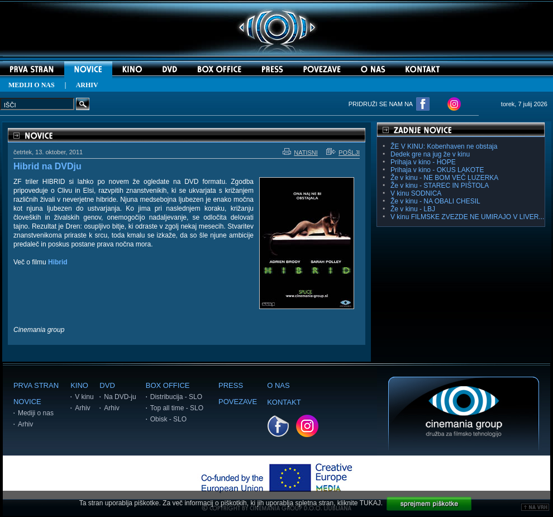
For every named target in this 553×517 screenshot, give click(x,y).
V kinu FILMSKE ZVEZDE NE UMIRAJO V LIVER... (467, 217)
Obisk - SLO (168, 419)
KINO (79, 385)
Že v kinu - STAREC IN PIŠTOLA (439, 185)
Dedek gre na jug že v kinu (430, 154)
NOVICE (27, 401)
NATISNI (300, 152)
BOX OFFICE (168, 385)
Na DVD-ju (120, 397)
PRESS (230, 385)
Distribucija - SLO (176, 397)
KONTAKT (284, 402)
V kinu (84, 397)
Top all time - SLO (176, 408)
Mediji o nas (36, 413)
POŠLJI (343, 152)
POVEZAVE (237, 401)
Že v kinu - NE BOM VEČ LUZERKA (444, 178)
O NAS (278, 385)
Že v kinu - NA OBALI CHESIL (435, 201)
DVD (107, 385)
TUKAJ (370, 503)
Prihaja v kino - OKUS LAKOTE (437, 170)
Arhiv (25, 424)
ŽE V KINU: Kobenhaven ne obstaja (443, 146)
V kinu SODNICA (415, 193)
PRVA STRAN (36, 385)
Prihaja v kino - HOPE (423, 162)
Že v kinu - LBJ (412, 209)
